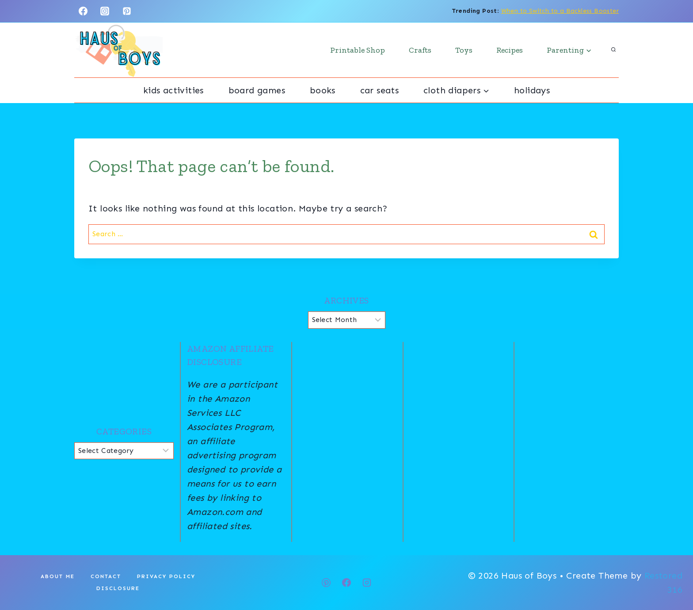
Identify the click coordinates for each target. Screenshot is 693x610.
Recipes (509, 50)
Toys (463, 50)
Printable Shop (357, 50)
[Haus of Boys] (118, 50)
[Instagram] (105, 11)
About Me (58, 576)
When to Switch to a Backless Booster (560, 11)
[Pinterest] (127, 11)
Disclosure (118, 588)
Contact (106, 576)
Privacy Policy (166, 576)
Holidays (532, 90)
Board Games (256, 90)
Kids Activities (173, 90)
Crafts (420, 50)
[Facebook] (83, 11)
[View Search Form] (613, 50)
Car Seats (379, 90)
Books (322, 90)
